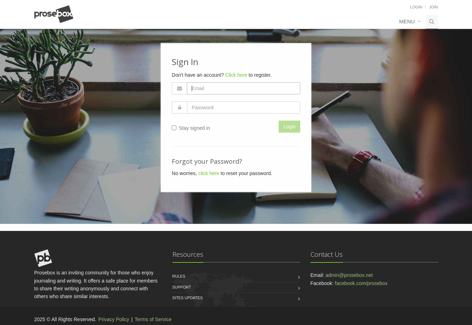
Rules (179, 276)
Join (433, 7)
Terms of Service (153, 319)
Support (181, 287)
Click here (236, 75)
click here (208, 173)
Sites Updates (187, 298)
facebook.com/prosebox (361, 283)
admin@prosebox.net (349, 275)
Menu (407, 21)
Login (416, 7)
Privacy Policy (113, 319)
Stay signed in (191, 128)
